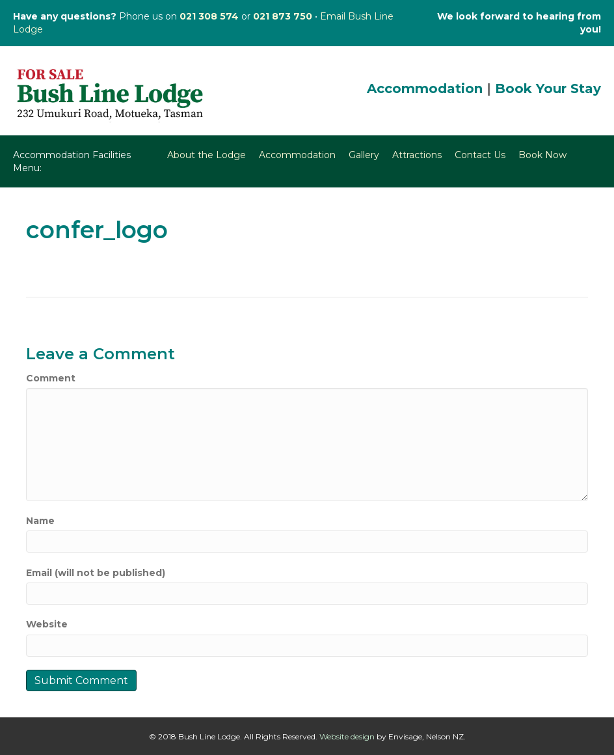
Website (47, 624)
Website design (347, 736)
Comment (50, 378)
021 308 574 (209, 16)
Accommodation (425, 88)
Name (40, 521)
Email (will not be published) (95, 573)
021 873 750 (282, 16)
